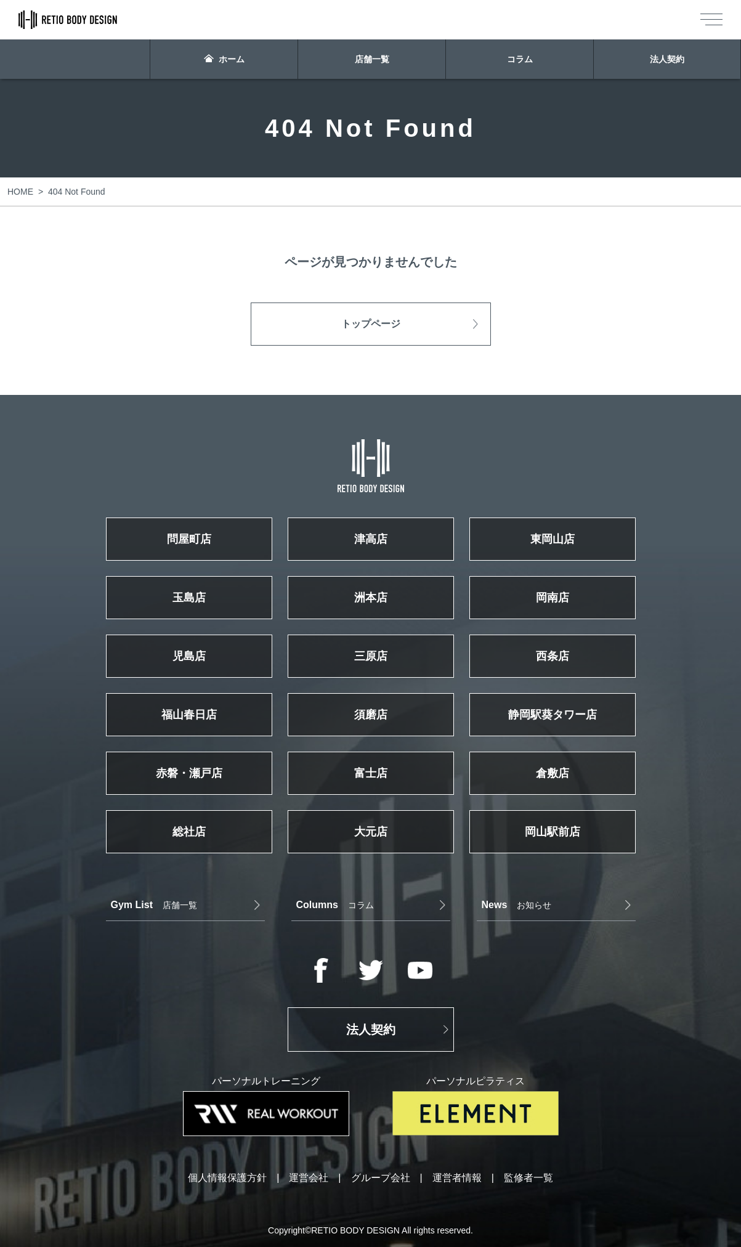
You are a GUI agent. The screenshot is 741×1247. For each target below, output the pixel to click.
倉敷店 (552, 773)
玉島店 (189, 597)
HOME (20, 192)
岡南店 (552, 597)
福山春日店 (189, 715)
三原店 (370, 656)
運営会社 (308, 1178)
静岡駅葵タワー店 (552, 715)
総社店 (189, 832)
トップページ (370, 324)
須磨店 (370, 715)
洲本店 (370, 597)
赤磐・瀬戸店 (189, 773)
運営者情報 (457, 1178)
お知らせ (517, 905)
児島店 (189, 656)
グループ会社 (380, 1178)
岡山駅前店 (552, 832)
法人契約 (667, 59)
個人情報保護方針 (227, 1178)
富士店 (370, 773)
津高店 (370, 539)
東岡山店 (552, 539)
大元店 (370, 832)
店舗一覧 (372, 59)
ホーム (224, 59)
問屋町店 (189, 539)
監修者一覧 (528, 1178)
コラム (520, 59)
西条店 (552, 656)
